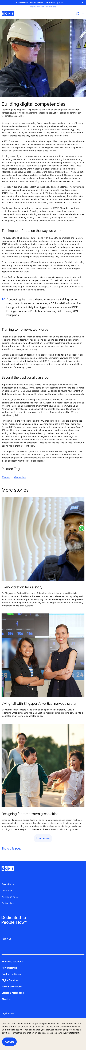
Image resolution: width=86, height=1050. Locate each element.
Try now (59, 2)
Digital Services (10, 980)
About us (6, 999)
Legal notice (8, 1013)
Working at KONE (10, 897)
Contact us (7, 890)
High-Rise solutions (12, 961)
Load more (43, 838)
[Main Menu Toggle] (82, 13)
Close (82, 2)
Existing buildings (11, 974)
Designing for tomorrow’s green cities (30, 814)
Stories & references (13, 992)
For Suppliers (8, 903)
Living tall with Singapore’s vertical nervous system (40, 703)
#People (6, 477)
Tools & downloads (12, 986)
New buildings (9, 967)
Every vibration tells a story (22, 587)
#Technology (20, 477)
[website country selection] (77, 13)
